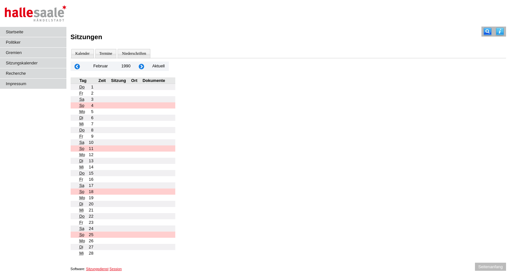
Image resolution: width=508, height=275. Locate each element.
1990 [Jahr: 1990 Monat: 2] (125, 65)
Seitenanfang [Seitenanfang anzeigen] (490, 266)
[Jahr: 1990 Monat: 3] (141, 66)
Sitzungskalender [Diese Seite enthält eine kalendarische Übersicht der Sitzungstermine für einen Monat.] (22, 63)
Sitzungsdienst (97, 269)
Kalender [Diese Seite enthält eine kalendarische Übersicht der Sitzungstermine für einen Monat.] (82, 53)
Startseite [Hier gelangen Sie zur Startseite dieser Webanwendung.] (14, 31)
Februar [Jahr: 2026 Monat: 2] (100, 65)
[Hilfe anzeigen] (500, 32)
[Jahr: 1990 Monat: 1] (77, 66)
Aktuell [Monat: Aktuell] (158, 65)
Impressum (16, 83)
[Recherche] (487, 32)
